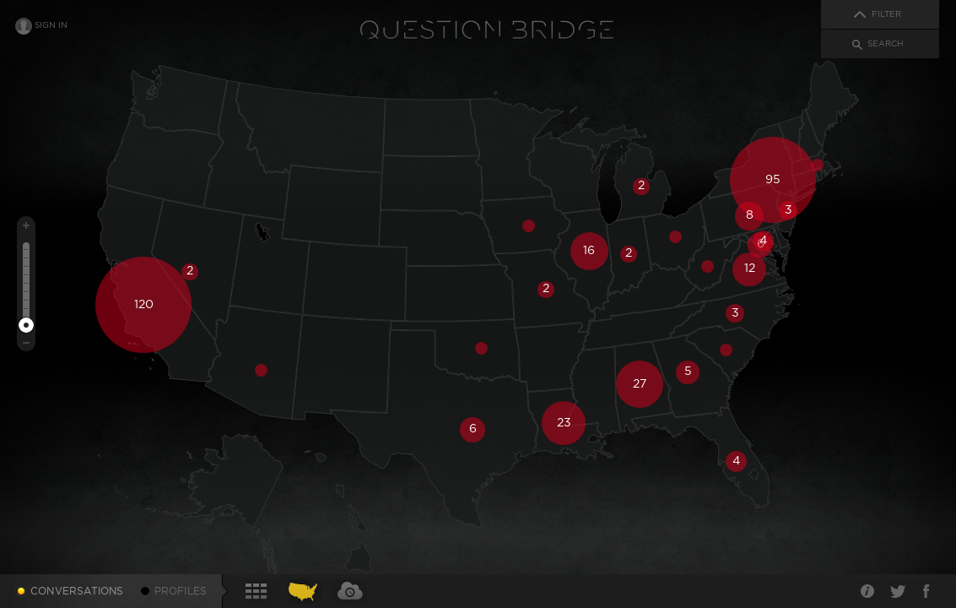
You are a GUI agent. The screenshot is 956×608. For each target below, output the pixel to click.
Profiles (181, 591)
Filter (886, 14)
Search (885, 44)
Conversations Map (305, 591)
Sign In (51, 25)
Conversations (77, 591)
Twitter (896, 591)
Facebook (926, 591)
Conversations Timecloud (349, 591)
